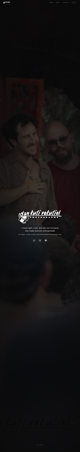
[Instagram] (40, 240)
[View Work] (40, 446)
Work (51, 2)
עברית (74, 2)
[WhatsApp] (34, 240)
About (58, 2)
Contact (66, 2)
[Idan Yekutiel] (6, 2)
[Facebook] (46, 240)
